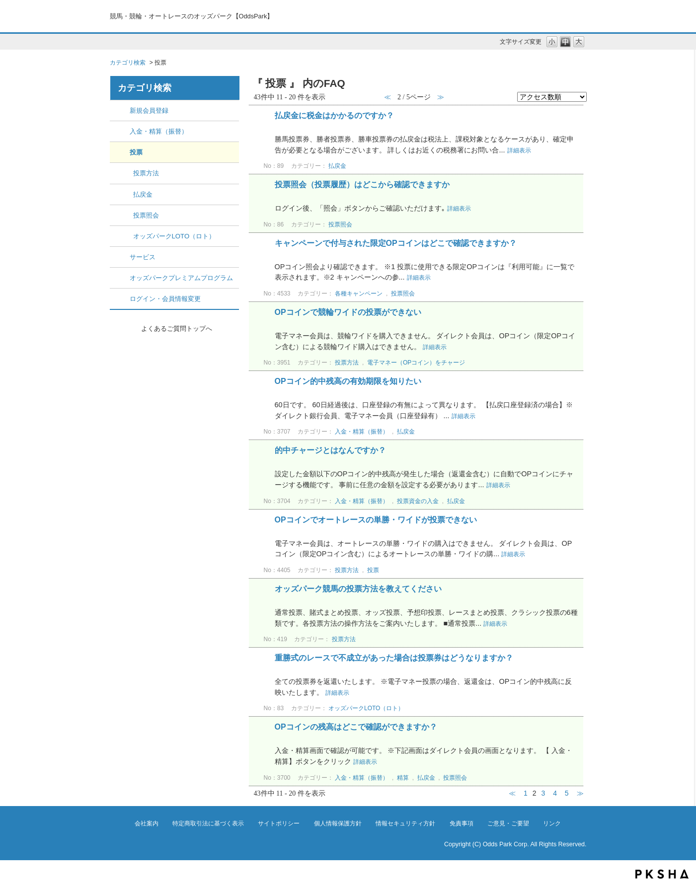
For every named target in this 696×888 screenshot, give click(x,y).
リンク (552, 823)
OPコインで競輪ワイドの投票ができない (348, 312)
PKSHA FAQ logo (662, 874)
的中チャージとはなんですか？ (330, 450)
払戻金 (143, 194)
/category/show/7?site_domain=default (120, 278)
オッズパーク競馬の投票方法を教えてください (358, 589)
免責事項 (461, 823)
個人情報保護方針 (338, 823)
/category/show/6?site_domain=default (120, 257)
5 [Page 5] (567, 793)
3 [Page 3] (543, 793)
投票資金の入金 (418, 501)
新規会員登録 (149, 110)
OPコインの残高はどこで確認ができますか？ (356, 727)
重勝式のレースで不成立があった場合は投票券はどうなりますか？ (394, 658)
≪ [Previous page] (512, 793)
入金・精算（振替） (159, 131)
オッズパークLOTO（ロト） (174, 236)
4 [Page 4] (555, 793)
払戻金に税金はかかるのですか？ (334, 115)
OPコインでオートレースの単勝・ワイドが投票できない (376, 520)
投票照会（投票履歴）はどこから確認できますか (362, 184)
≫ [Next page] (580, 793)
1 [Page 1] (526, 793)
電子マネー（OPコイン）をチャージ (416, 362)
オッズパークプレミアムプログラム (181, 278)
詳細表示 (519, 150)
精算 (403, 777)
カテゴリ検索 (128, 62)
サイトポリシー (279, 823)
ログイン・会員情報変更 (165, 298)
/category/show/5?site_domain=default (120, 152)
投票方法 (146, 173)
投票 (136, 152)
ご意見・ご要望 (508, 823)
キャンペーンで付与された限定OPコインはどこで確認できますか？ (396, 243)
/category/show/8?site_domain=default (120, 299)
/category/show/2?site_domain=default (120, 110)
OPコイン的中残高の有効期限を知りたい (348, 381)
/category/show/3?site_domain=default (120, 131)
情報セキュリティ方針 (405, 823)
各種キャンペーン (359, 293)
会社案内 (146, 823)
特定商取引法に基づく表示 (208, 823)
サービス (142, 257)
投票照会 (146, 215)
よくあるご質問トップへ (176, 328)
